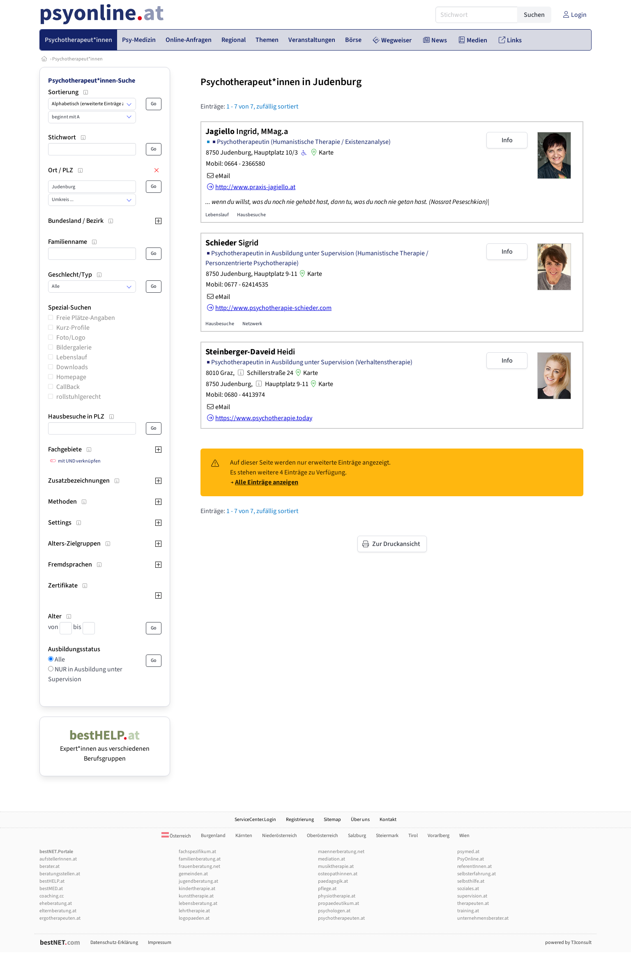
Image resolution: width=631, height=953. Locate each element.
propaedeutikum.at (338, 903)
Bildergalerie (74, 347)
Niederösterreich (279, 835)
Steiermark (387, 835)
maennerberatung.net (341, 851)
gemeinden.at (193, 873)
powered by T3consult (568, 942)
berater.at (49, 866)
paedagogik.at (333, 881)
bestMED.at (51, 888)
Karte (321, 152)
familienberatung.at (200, 859)
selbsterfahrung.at (476, 873)
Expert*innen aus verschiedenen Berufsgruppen (105, 748)
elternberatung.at (57, 910)
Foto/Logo (70, 337)
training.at (468, 910)
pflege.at (327, 888)
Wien (464, 835)
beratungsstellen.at (59, 873)
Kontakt (388, 819)
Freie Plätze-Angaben (85, 317)
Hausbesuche (251, 214)
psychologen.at (334, 910)
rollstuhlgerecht (78, 396)
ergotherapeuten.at (60, 918)
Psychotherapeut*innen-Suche (91, 80)
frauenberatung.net (199, 866)
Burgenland (213, 835)
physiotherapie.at (336, 896)
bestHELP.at (51, 881)
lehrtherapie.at (194, 910)
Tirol (413, 835)
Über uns (360, 819)
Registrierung (300, 819)
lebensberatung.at (198, 903)
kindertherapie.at (197, 888)
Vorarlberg (438, 835)
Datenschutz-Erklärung (114, 942)
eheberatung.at (55, 903)
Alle (59, 659)
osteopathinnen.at (337, 873)
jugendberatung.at (198, 881)
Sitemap (332, 819)
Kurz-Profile (73, 327)
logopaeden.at (194, 918)
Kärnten (243, 835)
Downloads (72, 367)
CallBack (68, 386)
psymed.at (468, 851)
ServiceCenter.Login (255, 819)
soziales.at (468, 888)
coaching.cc (51, 896)
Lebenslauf (71, 357)
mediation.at (331, 859)
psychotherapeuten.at (341, 918)
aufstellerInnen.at (58, 859)
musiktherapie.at (336, 866)
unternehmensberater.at (483, 918)
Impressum (159, 942)
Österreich (176, 836)
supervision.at (472, 896)
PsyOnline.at (470, 859)
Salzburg (357, 835)
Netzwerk (252, 323)
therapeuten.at (473, 903)
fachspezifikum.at (197, 851)
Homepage (71, 377)
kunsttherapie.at (196, 896)
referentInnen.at (474, 866)
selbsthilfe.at (470, 881)
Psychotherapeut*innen (77, 59)
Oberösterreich (322, 835)
